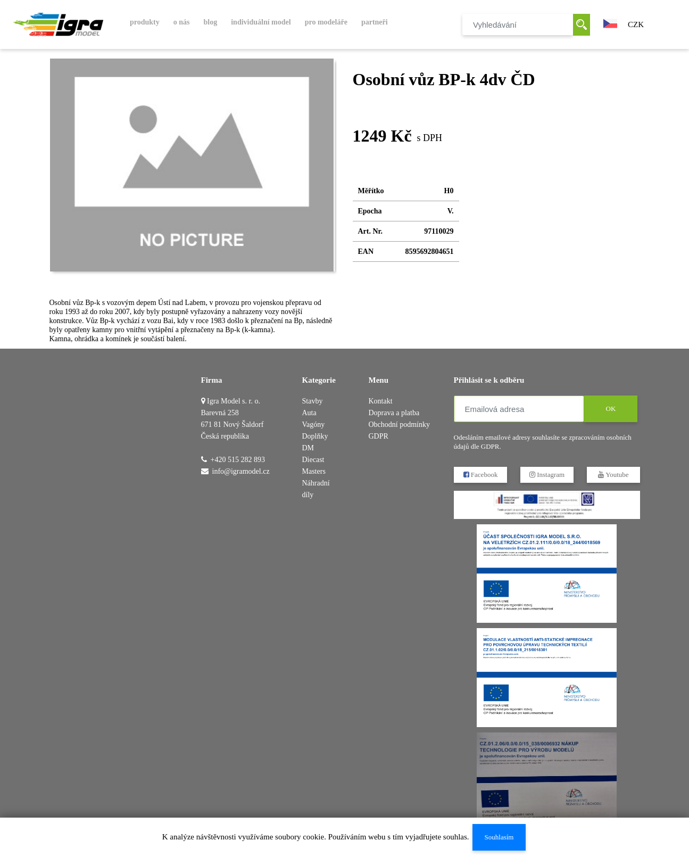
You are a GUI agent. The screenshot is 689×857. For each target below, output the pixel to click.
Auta (309, 413)
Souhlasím (498, 837)
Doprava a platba (394, 413)
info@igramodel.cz (241, 471)
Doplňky (315, 436)
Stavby (312, 401)
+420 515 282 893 (238, 460)
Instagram (546, 475)
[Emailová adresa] (519, 408)
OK (610, 409)
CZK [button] (636, 24)
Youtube (613, 475)
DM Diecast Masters (314, 459)
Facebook (480, 475)
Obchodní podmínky (399, 424)
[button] (610, 22)
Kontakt (381, 401)
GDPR (378, 436)
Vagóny (313, 424)
